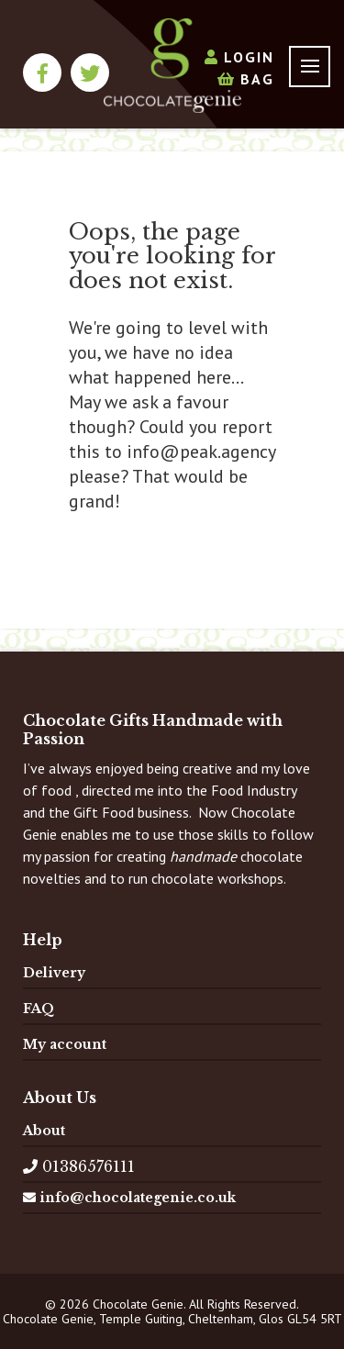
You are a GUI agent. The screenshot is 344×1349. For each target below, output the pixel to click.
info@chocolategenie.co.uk (129, 1197)
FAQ (38, 1008)
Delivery (54, 972)
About (44, 1130)
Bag (245, 79)
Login (239, 57)
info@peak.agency (201, 451)
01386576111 (79, 1166)
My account (64, 1044)
